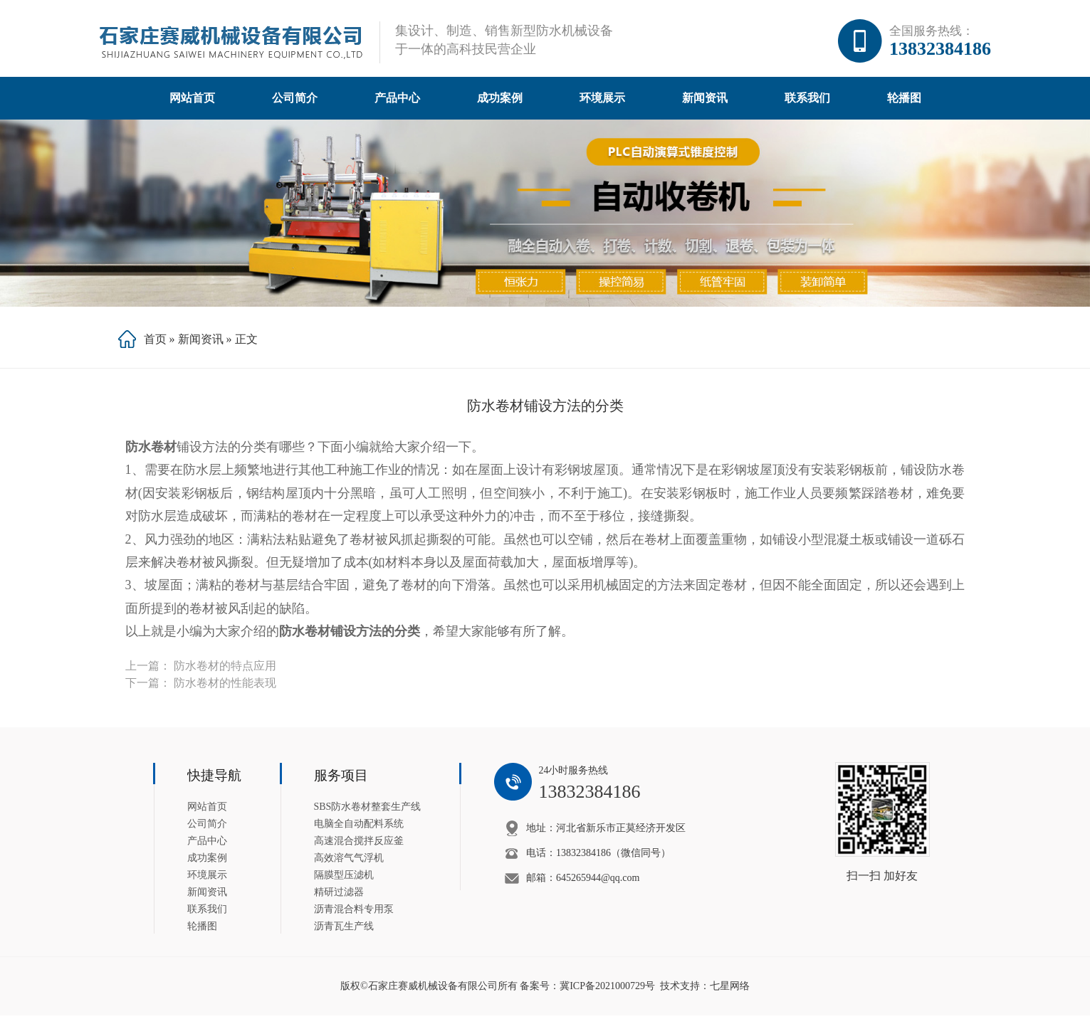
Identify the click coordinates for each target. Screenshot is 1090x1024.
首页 (155, 348)
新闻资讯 (705, 106)
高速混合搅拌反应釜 (359, 849)
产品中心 (397, 106)
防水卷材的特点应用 (225, 674)
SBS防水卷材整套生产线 (367, 815)
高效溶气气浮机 (349, 866)
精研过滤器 (339, 900)
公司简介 (295, 106)
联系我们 (807, 106)
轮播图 (904, 106)
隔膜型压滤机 (344, 883)
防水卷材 (151, 455)
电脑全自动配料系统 (359, 832)
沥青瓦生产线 (344, 934)
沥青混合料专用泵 (354, 917)
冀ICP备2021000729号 (607, 994)
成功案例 (500, 106)
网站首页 (192, 106)
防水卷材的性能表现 (225, 691)
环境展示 (602, 106)
